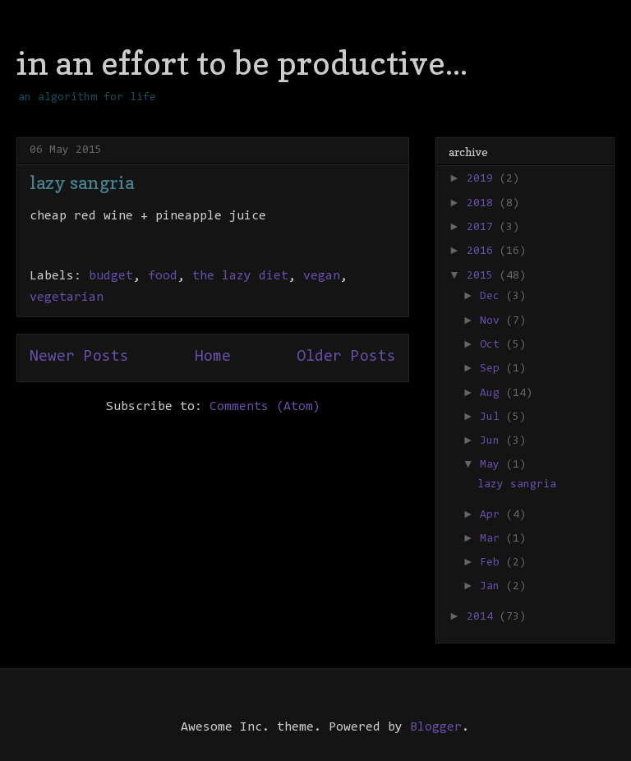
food (162, 276)
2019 (483, 179)
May (493, 465)
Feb (493, 563)
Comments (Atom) (265, 406)
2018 (483, 204)
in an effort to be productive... (241, 62)
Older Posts (346, 357)
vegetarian (67, 297)
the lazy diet (240, 276)
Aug (493, 393)
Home (213, 357)
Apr (493, 515)
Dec (493, 296)
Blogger (436, 727)
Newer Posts (79, 357)
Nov (493, 321)
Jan (493, 587)
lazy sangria (82, 182)
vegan (321, 276)
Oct (493, 345)
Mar (493, 539)
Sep (493, 369)
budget (111, 276)
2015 (483, 276)
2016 (483, 251)
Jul (493, 417)
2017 (483, 227)
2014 (483, 617)
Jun (493, 441)
